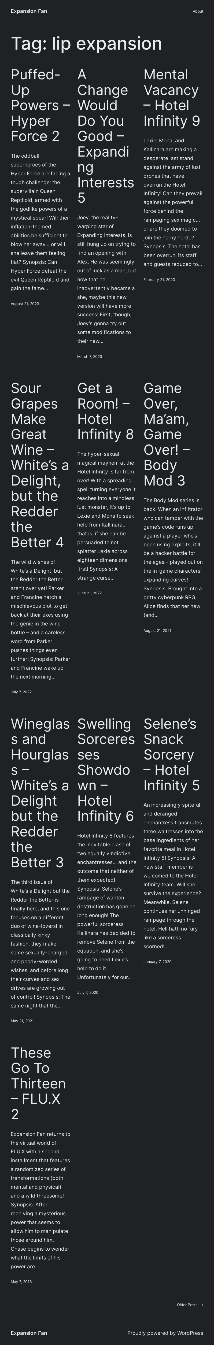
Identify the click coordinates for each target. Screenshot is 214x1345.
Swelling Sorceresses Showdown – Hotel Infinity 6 (106, 770)
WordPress (190, 1333)
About (198, 11)
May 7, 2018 (21, 1281)
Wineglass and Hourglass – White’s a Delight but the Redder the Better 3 (40, 793)
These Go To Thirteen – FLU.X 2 (38, 1083)
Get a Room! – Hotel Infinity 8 (105, 411)
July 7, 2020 (87, 992)
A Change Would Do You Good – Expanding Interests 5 (105, 136)
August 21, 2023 (25, 303)
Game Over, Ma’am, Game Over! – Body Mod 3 (166, 434)
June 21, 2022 (89, 593)
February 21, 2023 (159, 279)
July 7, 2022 (21, 692)
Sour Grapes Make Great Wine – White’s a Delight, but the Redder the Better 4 (40, 465)
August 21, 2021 (157, 630)
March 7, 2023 (89, 356)
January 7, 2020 (157, 961)
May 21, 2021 (22, 1020)
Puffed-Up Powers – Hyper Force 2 (40, 105)
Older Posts (190, 1305)
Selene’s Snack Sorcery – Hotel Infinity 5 (171, 754)
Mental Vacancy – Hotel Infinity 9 (171, 97)
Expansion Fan (29, 11)
